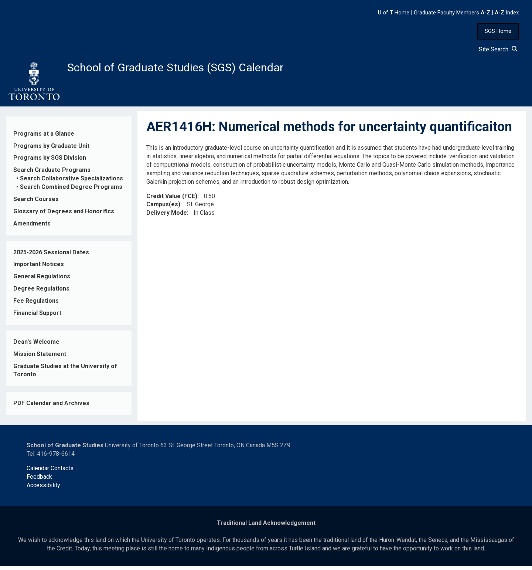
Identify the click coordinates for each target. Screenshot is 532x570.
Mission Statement (39, 357)
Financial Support (37, 316)
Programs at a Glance (43, 137)
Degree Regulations (41, 292)
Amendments (32, 227)
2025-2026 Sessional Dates (51, 255)
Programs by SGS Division (49, 161)
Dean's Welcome (36, 345)
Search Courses (36, 203)
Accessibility (43, 488)
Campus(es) (163, 208)
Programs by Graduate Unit (51, 149)
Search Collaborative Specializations (71, 182)
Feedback (39, 480)
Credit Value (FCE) (171, 199)
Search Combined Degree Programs (71, 190)
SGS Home (498, 31)
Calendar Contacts (50, 471)
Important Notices (38, 268)
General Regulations (41, 280)
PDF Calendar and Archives (51, 407)
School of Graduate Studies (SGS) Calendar (194, 69)
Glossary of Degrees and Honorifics (63, 214)
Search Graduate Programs (52, 173)
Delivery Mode (166, 216)
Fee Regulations (36, 304)
